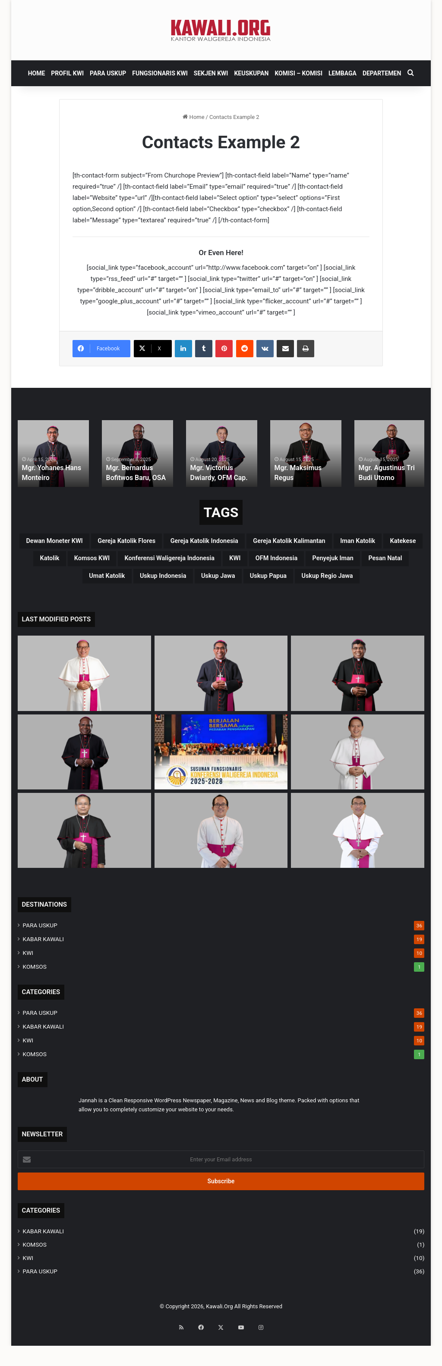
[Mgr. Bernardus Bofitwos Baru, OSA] (84, 782)
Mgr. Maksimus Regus (305, 477)
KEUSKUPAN (251, 73)
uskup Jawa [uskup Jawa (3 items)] (216, 604)
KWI (28, 982)
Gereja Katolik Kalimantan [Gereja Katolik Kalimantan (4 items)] (106, 563)
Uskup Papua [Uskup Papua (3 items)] (283, 604)
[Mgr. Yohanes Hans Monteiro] (221, 703)
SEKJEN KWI (211, 73)
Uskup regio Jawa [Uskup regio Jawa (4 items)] (361, 604)
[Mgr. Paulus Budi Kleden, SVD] (357, 703)
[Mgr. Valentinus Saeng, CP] (357, 782)
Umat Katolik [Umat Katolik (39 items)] (70, 604)
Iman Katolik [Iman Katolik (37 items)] (198, 563)
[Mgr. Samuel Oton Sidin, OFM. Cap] (84, 860)
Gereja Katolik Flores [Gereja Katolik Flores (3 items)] (213, 542)
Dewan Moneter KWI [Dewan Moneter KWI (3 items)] (116, 542)
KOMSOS (35, 996)
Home (193, 117)
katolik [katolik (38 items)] (305, 563)
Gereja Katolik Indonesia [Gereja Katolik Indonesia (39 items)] (318, 542)
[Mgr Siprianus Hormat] (84, 703)
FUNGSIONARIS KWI (160, 73)
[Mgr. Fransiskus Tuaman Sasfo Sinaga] (357, 860)
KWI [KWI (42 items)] (185, 584)
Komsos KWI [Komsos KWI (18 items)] (361, 563)
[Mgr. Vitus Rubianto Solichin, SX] (221, 860)
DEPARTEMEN (382, 73)
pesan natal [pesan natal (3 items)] (383, 584)
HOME (36, 73)
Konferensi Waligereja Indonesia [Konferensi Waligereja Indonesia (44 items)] (97, 584)
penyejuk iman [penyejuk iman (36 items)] (314, 584)
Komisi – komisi (298, 73)
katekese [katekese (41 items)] (257, 563)
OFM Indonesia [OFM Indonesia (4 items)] (239, 584)
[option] (53, 453)
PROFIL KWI (67, 73)
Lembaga (342, 73)
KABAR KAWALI (43, 969)
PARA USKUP (108, 73)
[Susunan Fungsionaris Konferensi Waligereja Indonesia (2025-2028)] (221, 782)
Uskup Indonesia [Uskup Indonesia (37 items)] (144, 604)
